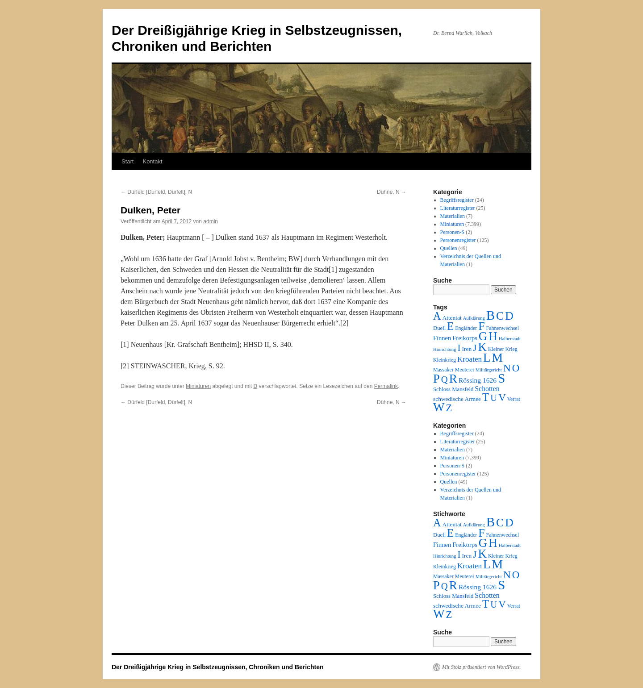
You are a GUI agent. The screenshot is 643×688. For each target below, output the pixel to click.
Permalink (386, 386)
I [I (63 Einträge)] (459, 347)
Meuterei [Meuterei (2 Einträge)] (464, 370)
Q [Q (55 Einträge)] (444, 379)
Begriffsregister (457, 200)
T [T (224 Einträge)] (485, 397)
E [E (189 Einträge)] (450, 326)
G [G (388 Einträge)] (483, 336)
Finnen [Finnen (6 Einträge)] (442, 338)
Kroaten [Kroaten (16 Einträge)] (469, 359)
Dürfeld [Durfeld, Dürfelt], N (156, 192)
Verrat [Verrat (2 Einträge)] (513, 399)
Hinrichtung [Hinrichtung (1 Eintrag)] (444, 349)
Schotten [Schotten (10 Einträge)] (487, 388)
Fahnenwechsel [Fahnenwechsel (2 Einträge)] (502, 328)
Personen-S (452, 232)
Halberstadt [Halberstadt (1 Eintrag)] (510, 338)
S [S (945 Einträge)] (501, 378)
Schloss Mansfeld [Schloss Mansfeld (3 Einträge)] (453, 389)
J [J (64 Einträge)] (474, 347)
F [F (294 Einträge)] (481, 326)
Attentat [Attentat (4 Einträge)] (451, 317)
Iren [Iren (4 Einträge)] (467, 349)
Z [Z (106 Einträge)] (449, 407)
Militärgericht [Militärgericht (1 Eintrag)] (489, 369)
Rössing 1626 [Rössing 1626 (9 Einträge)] (478, 380)
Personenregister (458, 240)
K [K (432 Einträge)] (482, 347)
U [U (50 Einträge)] (493, 398)
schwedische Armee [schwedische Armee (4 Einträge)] (457, 399)
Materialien (452, 216)
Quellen (448, 248)
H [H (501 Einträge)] (493, 336)
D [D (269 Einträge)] (509, 315)
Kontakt (152, 161)
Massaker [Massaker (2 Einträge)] (443, 370)
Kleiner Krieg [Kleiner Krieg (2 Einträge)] (503, 349)
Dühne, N (391, 192)
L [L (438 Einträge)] (486, 357)
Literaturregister (457, 208)
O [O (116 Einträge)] (516, 368)
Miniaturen (198, 386)
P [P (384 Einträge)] (436, 378)
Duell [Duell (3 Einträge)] (439, 328)
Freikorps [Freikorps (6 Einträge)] (464, 338)
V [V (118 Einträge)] (502, 397)
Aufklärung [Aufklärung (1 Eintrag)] (474, 318)
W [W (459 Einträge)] (439, 407)
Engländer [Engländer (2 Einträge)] (466, 328)
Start (127, 161)
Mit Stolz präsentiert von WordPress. (481, 667)
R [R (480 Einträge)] (453, 378)
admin (210, 221)
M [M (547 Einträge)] (497, 357)
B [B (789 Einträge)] (490, 315)
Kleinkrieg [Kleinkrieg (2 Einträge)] (444, 360)
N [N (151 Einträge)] (507, 368)
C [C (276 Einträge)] (500, 315)
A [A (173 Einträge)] (437, 316)
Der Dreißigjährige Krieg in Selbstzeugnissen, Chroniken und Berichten (218, 667)
